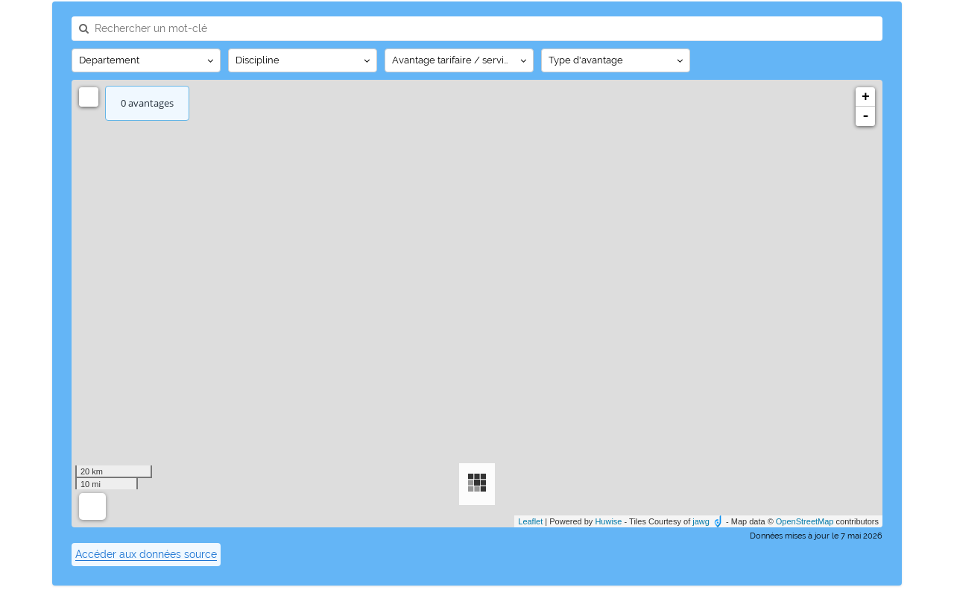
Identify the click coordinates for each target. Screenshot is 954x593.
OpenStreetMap (805, 521)
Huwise (608, 521)
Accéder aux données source (146, 554)
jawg (701, 521)
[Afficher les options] (146, 60)
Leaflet (530, 521)
